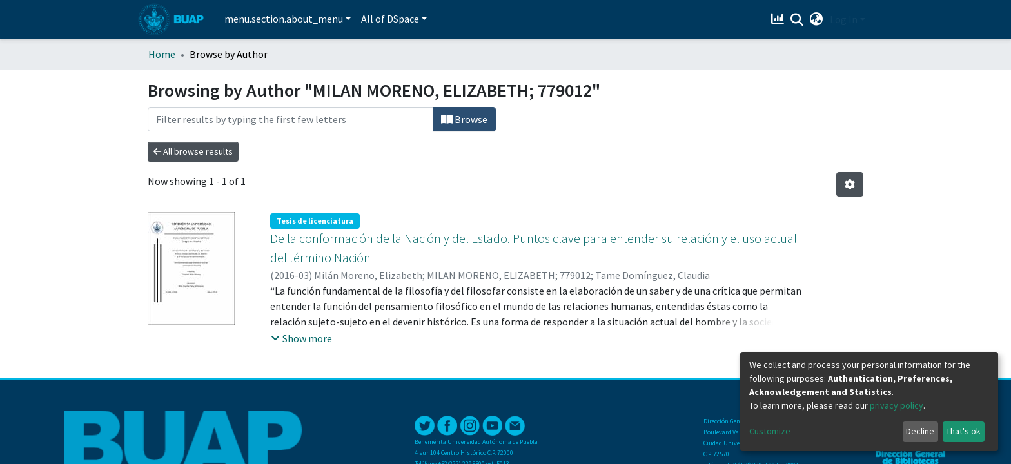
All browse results (193, 151)
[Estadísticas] (779, 19)
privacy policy (896, 405)
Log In (844, 19)
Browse (464, 119)
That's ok (963, 431)
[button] (816, 19)
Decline (920, 431)
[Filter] (290, 119)
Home (161, 54)
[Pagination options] (849, 184)
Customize (769, 431)
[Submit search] (797, 20)
